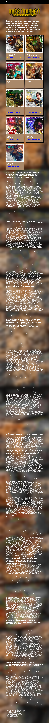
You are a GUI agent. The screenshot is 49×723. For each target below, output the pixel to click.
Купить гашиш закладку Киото (14, 709)
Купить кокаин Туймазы (12, 716)
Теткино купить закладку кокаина (14, 714)
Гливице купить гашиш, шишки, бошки (16, 711)
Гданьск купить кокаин (12, 715)
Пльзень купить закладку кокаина (14, 713)
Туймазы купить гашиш (12, 712)
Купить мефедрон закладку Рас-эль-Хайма (16, 710)
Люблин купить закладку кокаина (14, 195)
